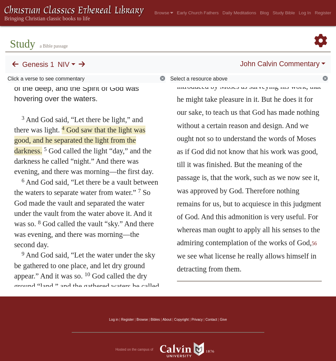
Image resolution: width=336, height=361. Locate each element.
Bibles (155, 319)
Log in (114, 319)
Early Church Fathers (198, 12)
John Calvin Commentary (279, 64)
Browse (163, 12)
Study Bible (284, 12)
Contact (211, 319)
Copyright (181, 319)
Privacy (197, 319)
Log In (305, 12)
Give (223, 319)
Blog (264, 12)
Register (323, 12)
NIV (64, 65)
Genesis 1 (38, 65)
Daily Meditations (239, 12)
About (166, 319)
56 (314, 243)
